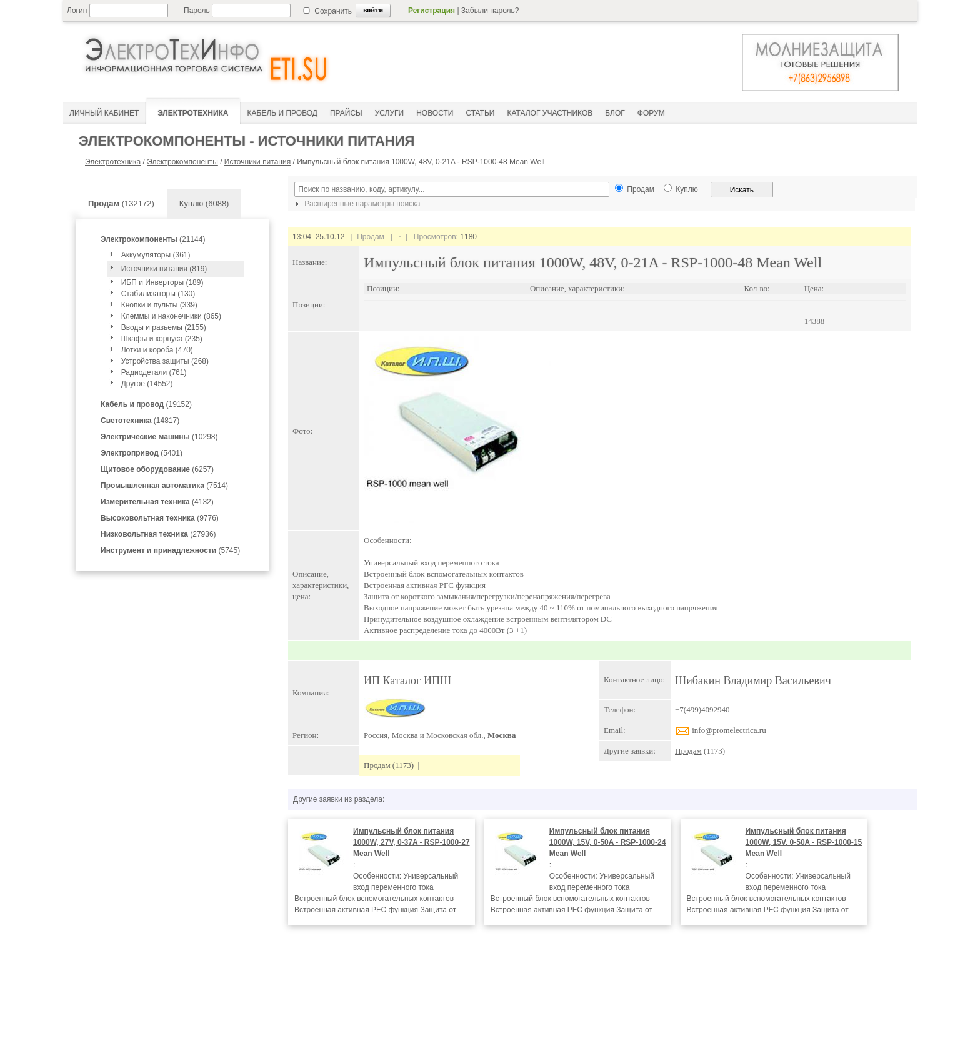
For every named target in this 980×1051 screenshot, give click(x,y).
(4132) (157, 501)
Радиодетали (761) (154, 372)
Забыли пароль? (490, 10)
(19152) (146, 404)
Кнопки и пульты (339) (159, 305)
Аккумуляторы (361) (156, 255)
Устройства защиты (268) (165, 361)
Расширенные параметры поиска (356, 203)
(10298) (159, 436)
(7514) (164, 485)
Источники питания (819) (164, 268)
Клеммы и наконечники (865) (171, 316)
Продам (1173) (389, 765)
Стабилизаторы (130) (158, 293)
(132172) (121, 203)
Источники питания (257, 161)
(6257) (157, 469)
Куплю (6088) (204, 203)
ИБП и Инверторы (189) (162, 282)
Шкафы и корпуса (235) (161, 338)
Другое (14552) (147, 383)
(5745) (170, 550)
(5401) (141, 453)
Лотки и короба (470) (157, 350)
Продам (688, 750)
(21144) (153, 239)
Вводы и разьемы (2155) (163, 327)
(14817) (140, 420)
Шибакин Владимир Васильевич (753, 680)
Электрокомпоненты (182, 161)
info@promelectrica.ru (720, 730)
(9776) (160, 518)
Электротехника (113, 161)
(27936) (158, 534)
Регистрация (431, 10)
